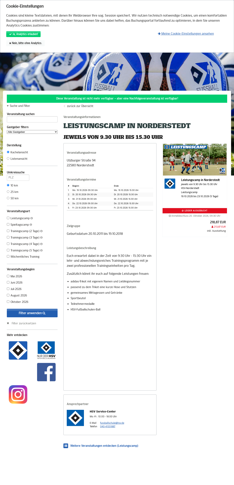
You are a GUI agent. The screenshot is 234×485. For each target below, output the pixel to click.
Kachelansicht (17, 152)
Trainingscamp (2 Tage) (25, 231)
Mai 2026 (14, 276)
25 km (12, 192)
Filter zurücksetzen (24, 323)
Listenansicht (17, 158)
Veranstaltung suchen (32, 115)
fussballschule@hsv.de (112, 423)
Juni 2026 (14, 282)
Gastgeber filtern (32, 130)
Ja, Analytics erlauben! (23, 34)
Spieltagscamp (19, 224)
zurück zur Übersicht (80, 106)
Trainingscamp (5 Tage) (25, 250)
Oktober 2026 (17, 302)
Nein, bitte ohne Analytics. (25, 43)
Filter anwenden (32, 313)
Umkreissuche (18, 173)
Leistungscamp (20, 218)
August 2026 (17, 295)
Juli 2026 (14, 289)
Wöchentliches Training (23, 256)
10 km (12, 185)
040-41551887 (107, 426)
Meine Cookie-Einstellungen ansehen (186, 33)
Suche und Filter (20, 106)
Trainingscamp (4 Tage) (25, 244)
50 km (13, 198)
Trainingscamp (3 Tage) (25, 237)
